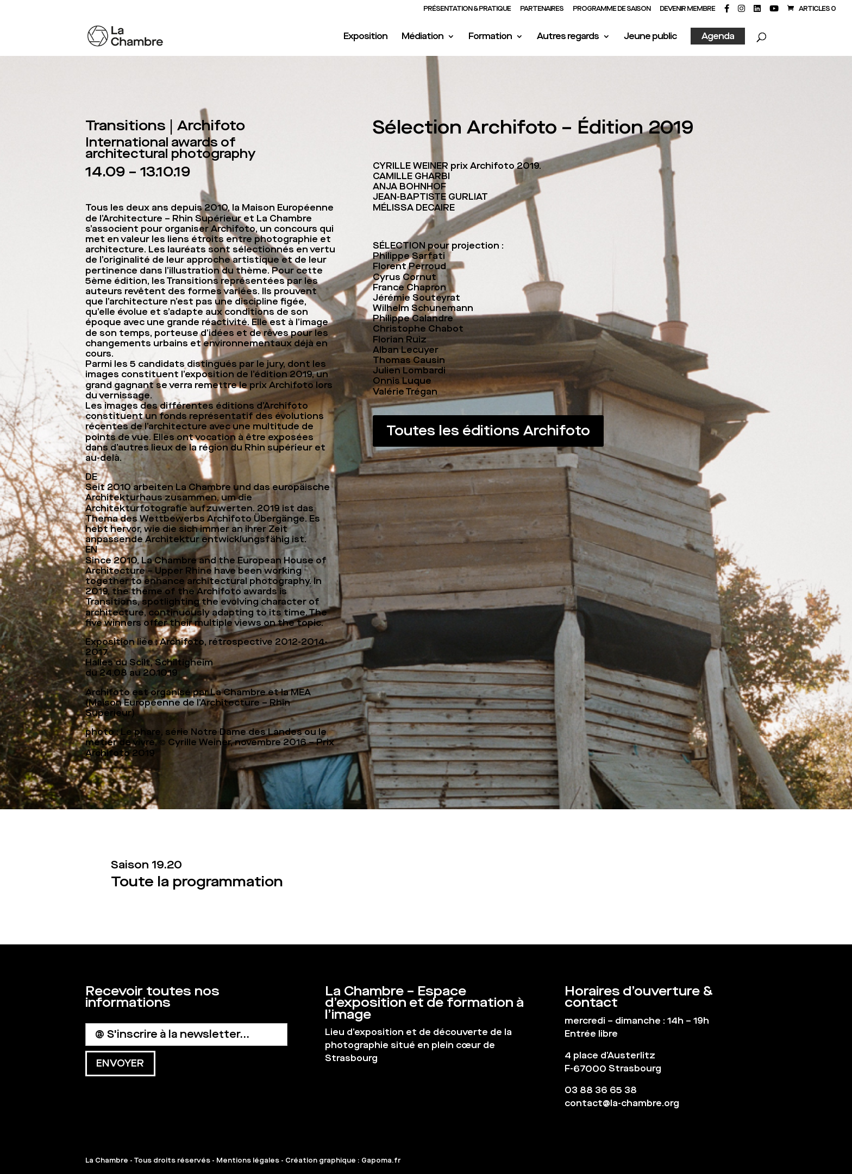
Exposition (365, 37)
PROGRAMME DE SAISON (611, 9)
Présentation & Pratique (467, 9)
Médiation (422, 37)
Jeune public (650, 37)
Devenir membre (687, 9)
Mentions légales (247, 1160)
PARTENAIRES (541, 9)
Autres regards (568, 37)
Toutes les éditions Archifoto (488, 431)
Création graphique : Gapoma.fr (342, 1160)
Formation (490, 37)
